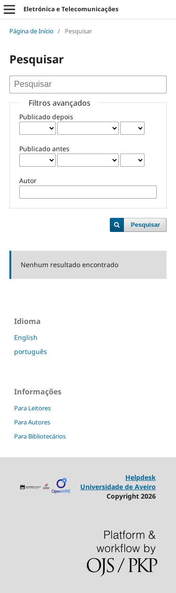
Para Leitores (32, 408)
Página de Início (31, 31)
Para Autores (32, 422)
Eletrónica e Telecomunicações (70, 9)
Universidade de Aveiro (118, 486)
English (26, 337)
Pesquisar (145, 224)
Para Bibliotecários (40, 436)
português (30, 351)
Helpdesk (140, 477)
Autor (28, 180)
